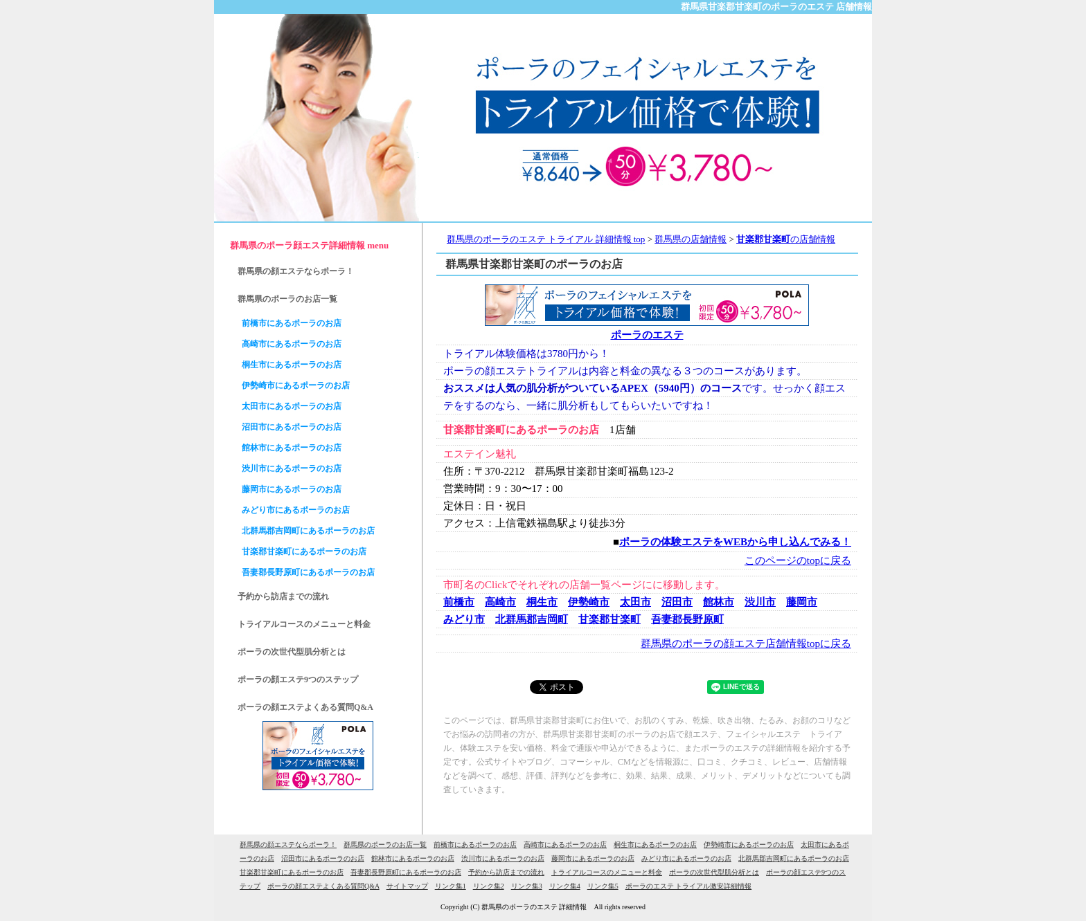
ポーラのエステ (647, 334)
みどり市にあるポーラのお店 (296, 510)
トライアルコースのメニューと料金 (304, 624)
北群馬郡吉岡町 (531, 619)
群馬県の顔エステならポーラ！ (296, 271)
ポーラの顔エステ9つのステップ (298, 679)
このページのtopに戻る (798, 560)
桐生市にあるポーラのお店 (291, 365)
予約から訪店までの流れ (283, 596)
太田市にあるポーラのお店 (291, 406)
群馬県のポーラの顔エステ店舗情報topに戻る (746, 643)
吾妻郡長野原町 (687, 619)
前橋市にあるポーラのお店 (291, 323)
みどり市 (464, 619)
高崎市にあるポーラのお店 (291, 344)
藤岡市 (801, 602)
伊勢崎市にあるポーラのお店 (296, 385)
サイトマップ (407, 886)
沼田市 (677, 602)
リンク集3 (526, 886)
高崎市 (500, 602)
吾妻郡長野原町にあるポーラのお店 (308, 572)
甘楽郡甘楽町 (609, 619)
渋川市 (760, 602)
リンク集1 (450, 886)
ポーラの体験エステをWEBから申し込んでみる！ (735, 541)
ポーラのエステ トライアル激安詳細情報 (688, 886)
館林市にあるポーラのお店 (291, 448)
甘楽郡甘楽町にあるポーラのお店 (304, 551)
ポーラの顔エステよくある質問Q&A (305, 707)
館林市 (718, 602)
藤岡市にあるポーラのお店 (291, 489)
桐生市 (542, 602)
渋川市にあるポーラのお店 (291, 468)
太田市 (635, 602)
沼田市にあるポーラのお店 (291, 427)
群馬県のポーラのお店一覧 (287, 299)
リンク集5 (602, 886)
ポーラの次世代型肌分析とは (292, 652)
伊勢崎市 (588, 602)
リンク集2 (488, 886)
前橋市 (458, 602)
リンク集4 (564, 886)
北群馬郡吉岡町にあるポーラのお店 (308, 531)
